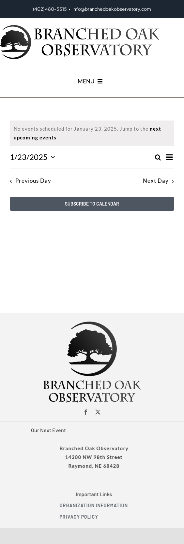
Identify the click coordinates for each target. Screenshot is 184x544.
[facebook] (86, 412)
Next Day (156, 181)
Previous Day (33, 181)
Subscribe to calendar (92, 204)
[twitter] (98, 412)
